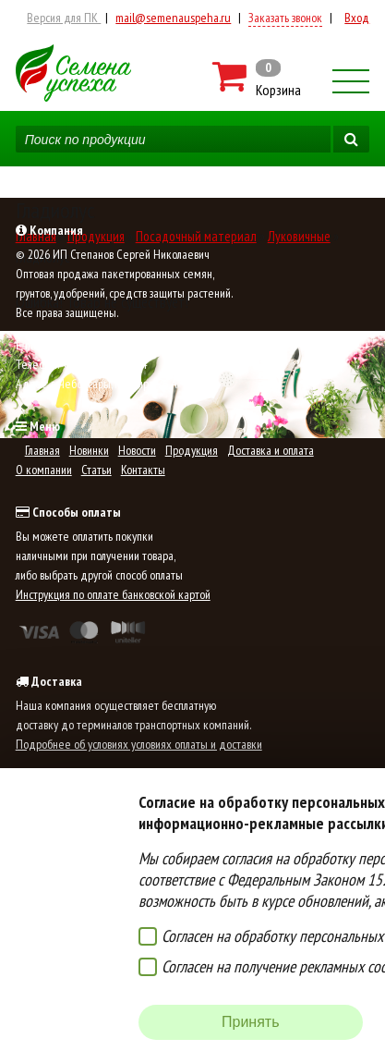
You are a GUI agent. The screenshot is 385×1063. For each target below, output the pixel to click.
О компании (44, 469)
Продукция (191, 450)
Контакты (143, 469)
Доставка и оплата (270, 450)
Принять (251, 1022)
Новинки (89, 450)
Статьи (96, 469)
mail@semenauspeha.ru (173, 17)
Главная (42, 450)
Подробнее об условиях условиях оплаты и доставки (139, 744)
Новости (137, 450)
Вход (356, 17)
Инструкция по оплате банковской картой (113, 594)
